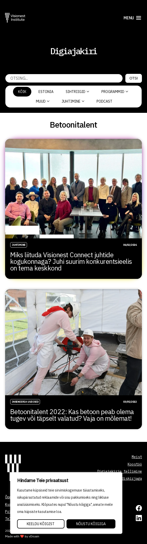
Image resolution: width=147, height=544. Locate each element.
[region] (66, 503)
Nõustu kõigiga (91, 524)
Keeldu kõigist (41, 524)
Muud (42, 101)
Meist (137, 457)
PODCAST (104, 101)
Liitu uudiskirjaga (123, 478)
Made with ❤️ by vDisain (22, 536)
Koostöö (135, 464)
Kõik (22, 91)
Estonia (46, 91)
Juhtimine (73, 101)
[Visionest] (15, 18)
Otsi (133, 78)
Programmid (114, 91)
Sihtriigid (77, 91)
